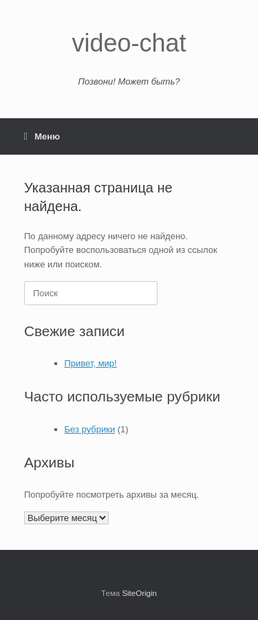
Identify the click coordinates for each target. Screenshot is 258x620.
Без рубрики (90, 429)
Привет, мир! (91, 363)
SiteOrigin (139, 593)
